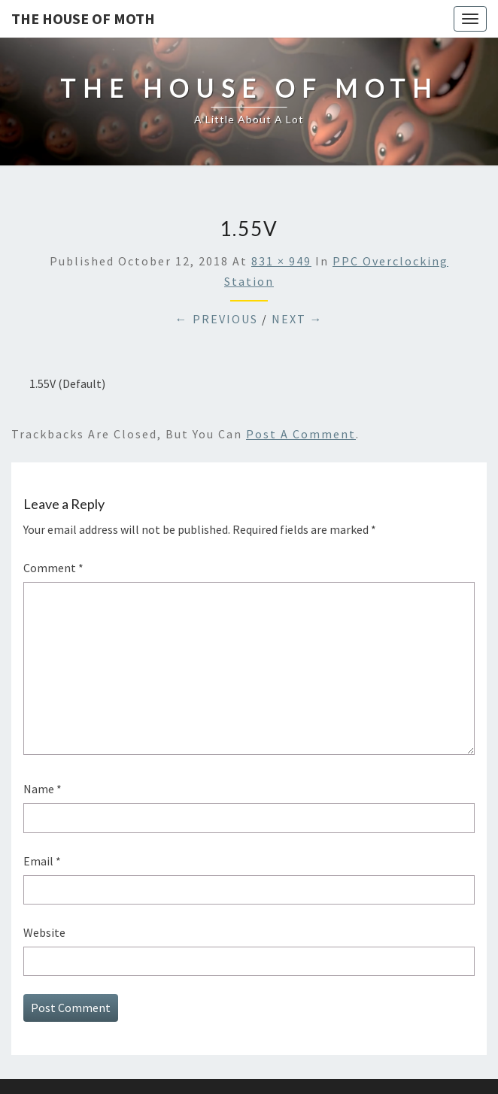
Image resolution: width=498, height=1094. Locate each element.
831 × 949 (281, 260)
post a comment (301, 433)
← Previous (216, 318)
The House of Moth (83, 18)
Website (44, 932)
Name (42, 788)
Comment (53, 567)
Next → (297, 318)
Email (42, 860)
